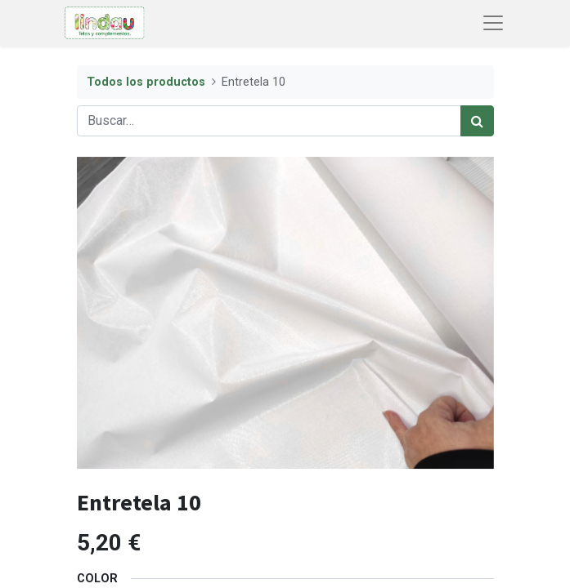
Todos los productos (146, 82)
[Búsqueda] (477, 120)
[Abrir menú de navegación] (493, 23)
